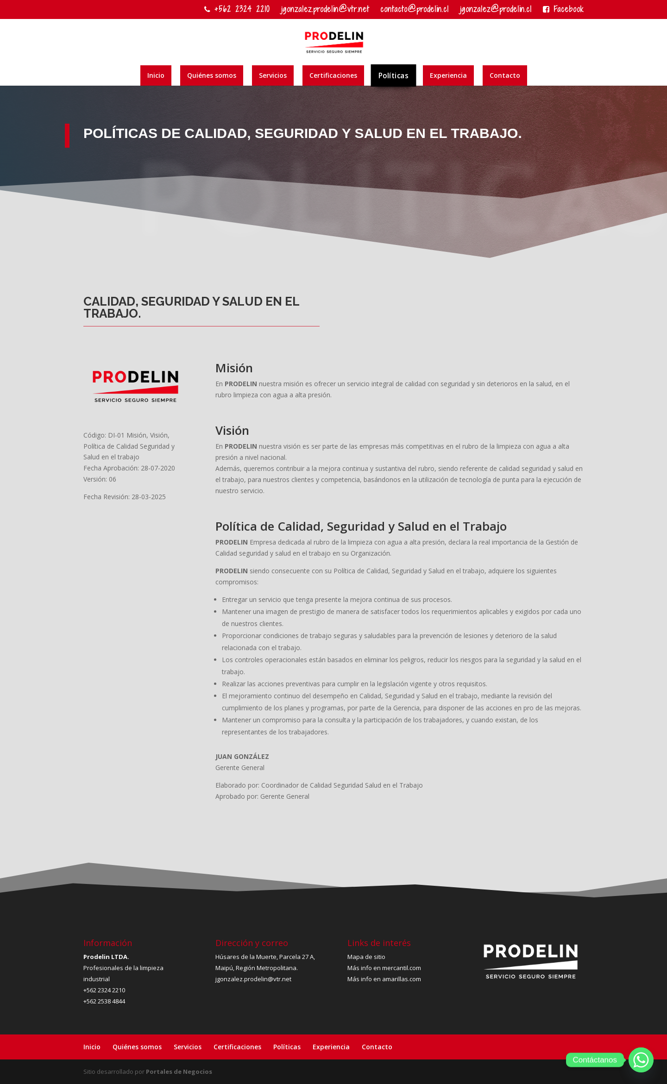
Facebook (563, 10)
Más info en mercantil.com (384, 968)
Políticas (393, 75)
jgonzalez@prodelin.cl (496, 10)
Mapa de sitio (366, 956)
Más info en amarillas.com (384, 979)
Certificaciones (333, 75)
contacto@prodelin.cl (414, 10)
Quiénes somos (211, 75)
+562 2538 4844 (104, 1001)
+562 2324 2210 (237, 10)
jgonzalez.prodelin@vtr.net (325, 10)
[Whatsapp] (641, 1059)
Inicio (155, 75)
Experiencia (448, 75)
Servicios (273, 75)
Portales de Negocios (179, 1071)
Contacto (505, 75)
